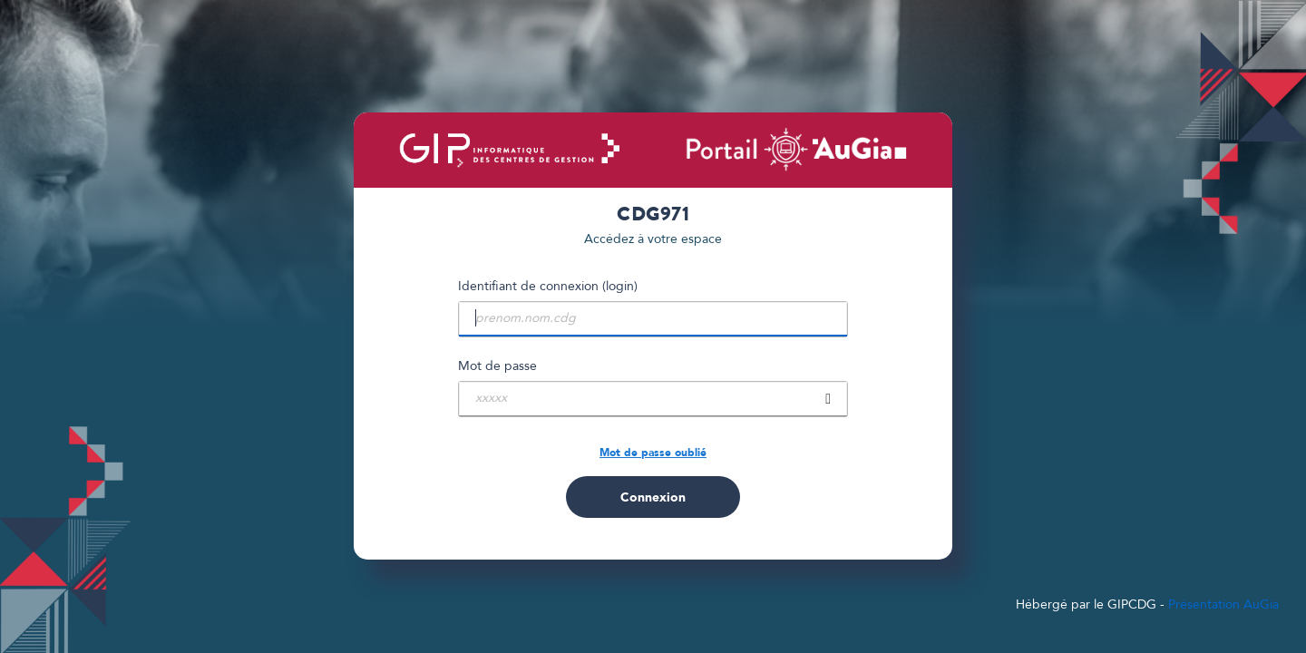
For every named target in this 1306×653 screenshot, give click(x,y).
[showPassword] (828, 399)
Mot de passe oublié (653, 452)
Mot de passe (497, 366)
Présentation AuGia (1223, 604)
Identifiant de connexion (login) (548, 286)
